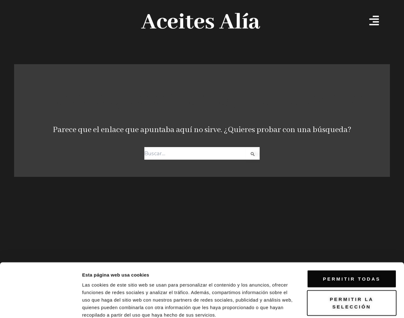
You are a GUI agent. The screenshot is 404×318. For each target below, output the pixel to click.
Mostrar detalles (339, 291)
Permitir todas (352, 213)
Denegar (351, 262)
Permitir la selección (352, 238)
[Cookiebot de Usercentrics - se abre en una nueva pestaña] (40, 291)
